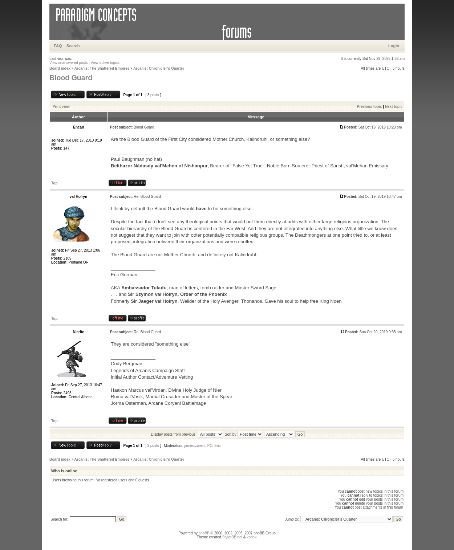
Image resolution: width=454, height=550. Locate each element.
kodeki (252, 537)
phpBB (204, 533)
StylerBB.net (232, 537)
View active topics (105, 63)
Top (54, 183)
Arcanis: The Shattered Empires (102, 68)
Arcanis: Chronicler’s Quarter (158, 68)
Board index (59, 68)
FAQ (58, 46)
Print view (61, 107)
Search (73, 46)
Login (393, 46)
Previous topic (369, 107)
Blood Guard (70, 78)
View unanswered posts (68, 63)
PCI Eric (214, 446)
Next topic (393, 107)
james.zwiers (194, 446)
